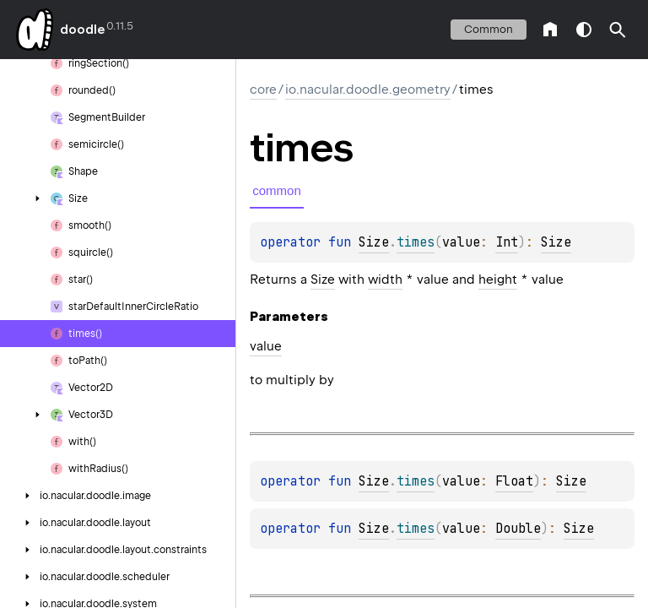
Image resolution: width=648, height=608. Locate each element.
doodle (82, 29)
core (263, 89)
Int (506, 242)
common (488, 29)
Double (518, 528)
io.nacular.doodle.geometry (368, 89)
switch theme (584, 29)
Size (374, 242)
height (497, 279)
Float (514, 481)
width (385, 279)
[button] (617, 29)
